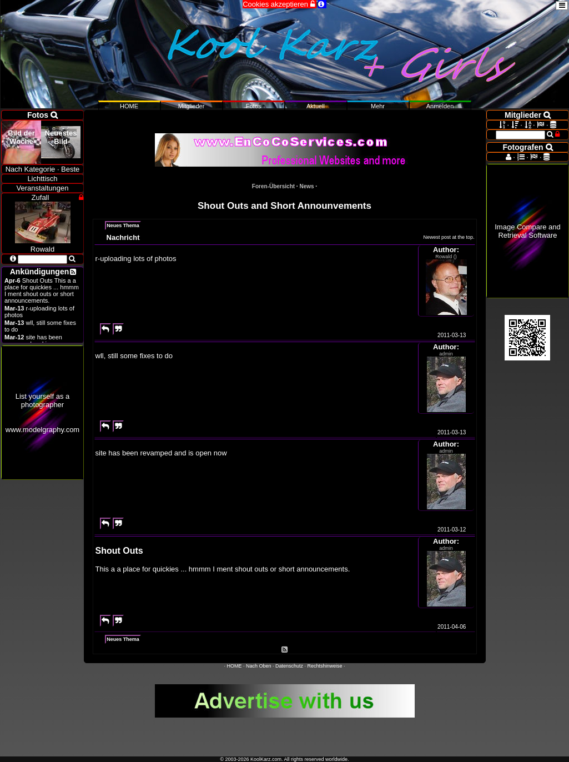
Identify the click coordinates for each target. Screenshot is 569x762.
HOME (233, 666)
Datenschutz (289, 666)
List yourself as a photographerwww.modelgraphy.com (42, 413)
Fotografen (528, 147)
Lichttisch (42, 178)
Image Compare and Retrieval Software (528, 231)
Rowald (43, 245)
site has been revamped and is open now (41, 340)
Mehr (378, 106)
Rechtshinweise (325, 666)
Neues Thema (123, 225)
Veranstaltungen (43, 188)
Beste (70, 169)
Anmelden (440, 106)
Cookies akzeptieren (279, 4)
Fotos (253, 106)
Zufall (40, 197)
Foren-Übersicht (273, 186)
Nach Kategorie (31, 169)
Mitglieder (191, 106)
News (306, 186)
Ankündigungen (39, 271)
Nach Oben (258, 666)
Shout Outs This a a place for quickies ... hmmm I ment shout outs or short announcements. (41, 290)
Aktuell (315, 106)
